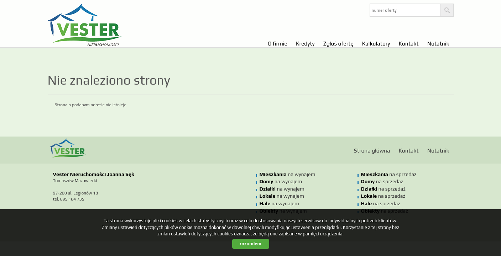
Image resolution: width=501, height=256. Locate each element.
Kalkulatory (376, 43)
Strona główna (372, 150)
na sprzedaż (389, 174)
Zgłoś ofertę (338, 43)
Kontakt (408, 43)
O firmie (277, 43)
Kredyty (305, 43)
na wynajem (287, 174)
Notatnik (438, 43)
